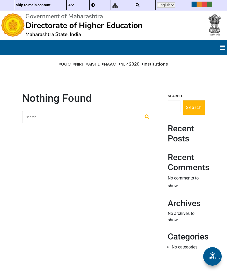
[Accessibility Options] (212, 256)
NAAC (110, 64)
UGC (66, 64)
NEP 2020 (129, 64)
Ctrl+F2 (213, 258)
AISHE (94, 64)
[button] (222, 47)
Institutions (156, 64)
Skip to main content (33, 5)
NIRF (79, 64)
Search (175, 96)
